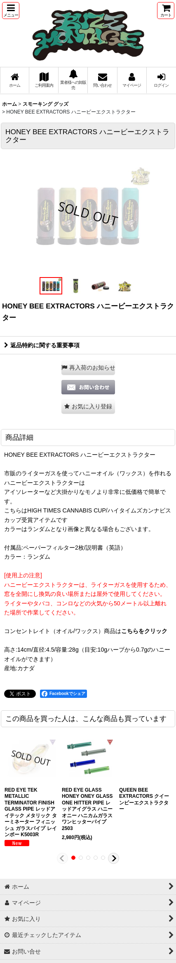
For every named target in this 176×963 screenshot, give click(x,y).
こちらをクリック (144, 631)
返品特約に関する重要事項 (42, 345)
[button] (10, 10)
